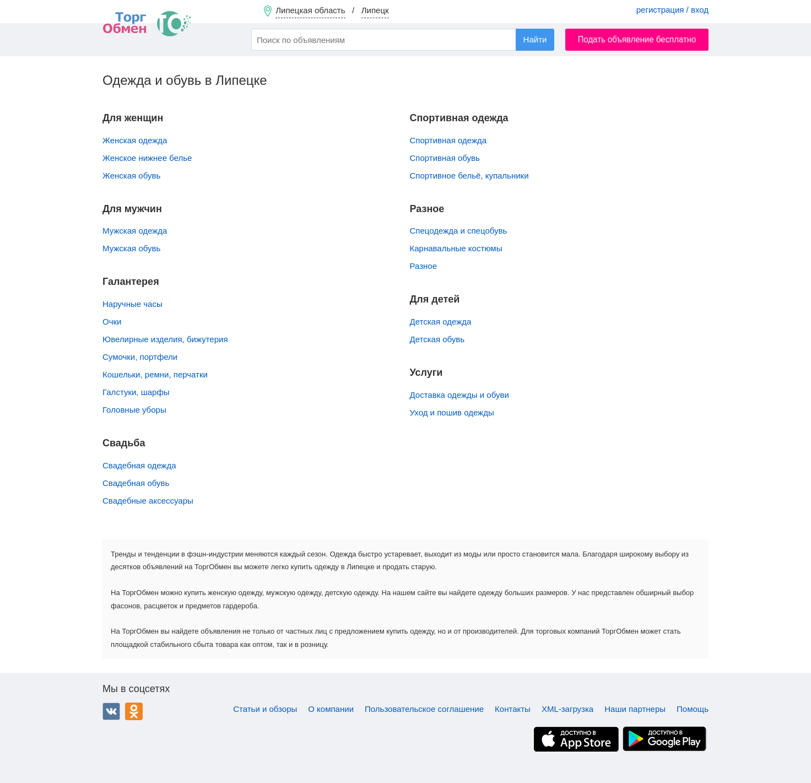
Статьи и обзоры (265, 709)
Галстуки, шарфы (136, 392)
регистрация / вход (672, 9)
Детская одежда (441, 321)
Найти (535, 39)
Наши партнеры (635, 709)
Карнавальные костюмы (456, 248)
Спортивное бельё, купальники (469, 175)
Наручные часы (132, 304)
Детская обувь (437, 339)
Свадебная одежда (139, 465)
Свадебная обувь (135, 483)
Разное (423, 266)
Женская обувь (131, 175)
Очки (111, 321)
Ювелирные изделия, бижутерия (165, 339)
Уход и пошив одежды (452, 412)
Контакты (513, 709)
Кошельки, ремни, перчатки (155, 374)
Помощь (693, 709)
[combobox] (402, 40)
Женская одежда (134, 140)
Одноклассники (134, 711)
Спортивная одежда (448, 140)
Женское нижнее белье (147, 158)
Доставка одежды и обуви (459, 394)
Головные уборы (134, 409)
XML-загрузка (567, 709)
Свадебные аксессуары (147, 500)
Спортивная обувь (445, 158)
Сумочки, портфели (139, 356)
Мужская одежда (134, 230)
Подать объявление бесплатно (637, 39)
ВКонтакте (111, 711)
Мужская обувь (131, 248)
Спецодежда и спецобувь (458, 230)
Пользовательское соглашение (424, 709)
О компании (331, 709)
